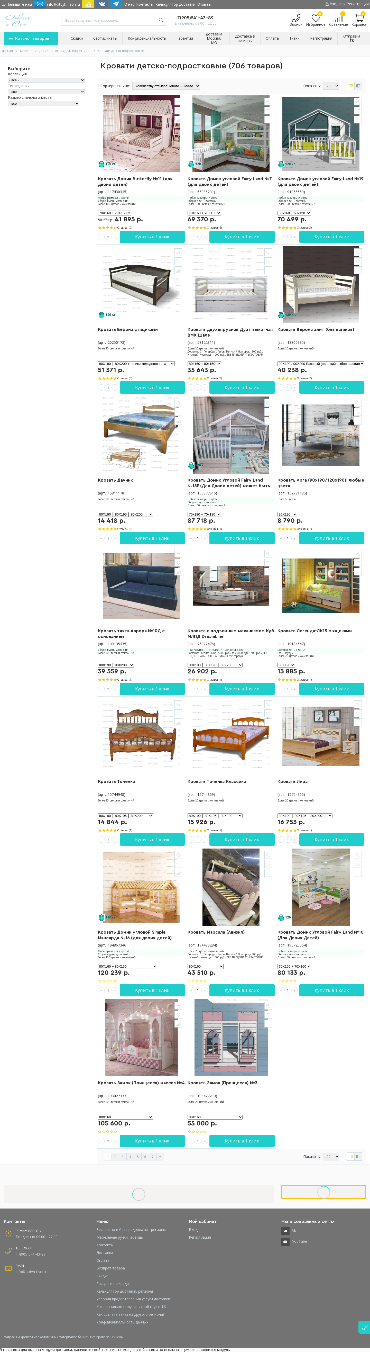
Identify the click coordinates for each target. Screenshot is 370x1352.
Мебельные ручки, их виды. (120, 1237)
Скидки (102, 1275)
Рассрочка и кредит (113, 1283)
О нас (129, 4)
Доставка (104, 1252)
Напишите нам (17, 4)
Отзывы (204, 4)
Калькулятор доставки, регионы (124, 1291)
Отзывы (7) (124, 227)
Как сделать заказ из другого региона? (130, 1314)
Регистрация (200, 1237)
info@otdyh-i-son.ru (57, 4)
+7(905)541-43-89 (194, 17)
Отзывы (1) (214, 529)
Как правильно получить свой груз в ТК (131, 1306)
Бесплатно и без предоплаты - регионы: (131, 1229)
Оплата (102, 1260)
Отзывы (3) (304, 227)
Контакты (144, 4)
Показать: (312, 85)
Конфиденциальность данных (122, 1322)
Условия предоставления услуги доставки (133, 1298)
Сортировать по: (115, 85)
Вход (193, 1229)
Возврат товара (110, 1268)
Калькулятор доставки (175, 4)
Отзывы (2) (214, 378)
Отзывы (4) (214, 227)
